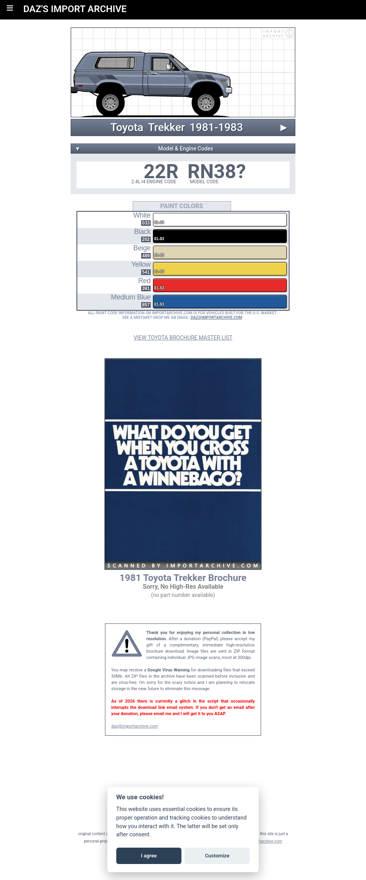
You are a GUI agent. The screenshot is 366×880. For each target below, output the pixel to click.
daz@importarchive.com (134, 726)
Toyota (127, 127)
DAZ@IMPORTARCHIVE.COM (216, 317)
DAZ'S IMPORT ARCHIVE (75, 9)
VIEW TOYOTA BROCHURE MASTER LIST (182, 338)
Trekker (166, 127)
